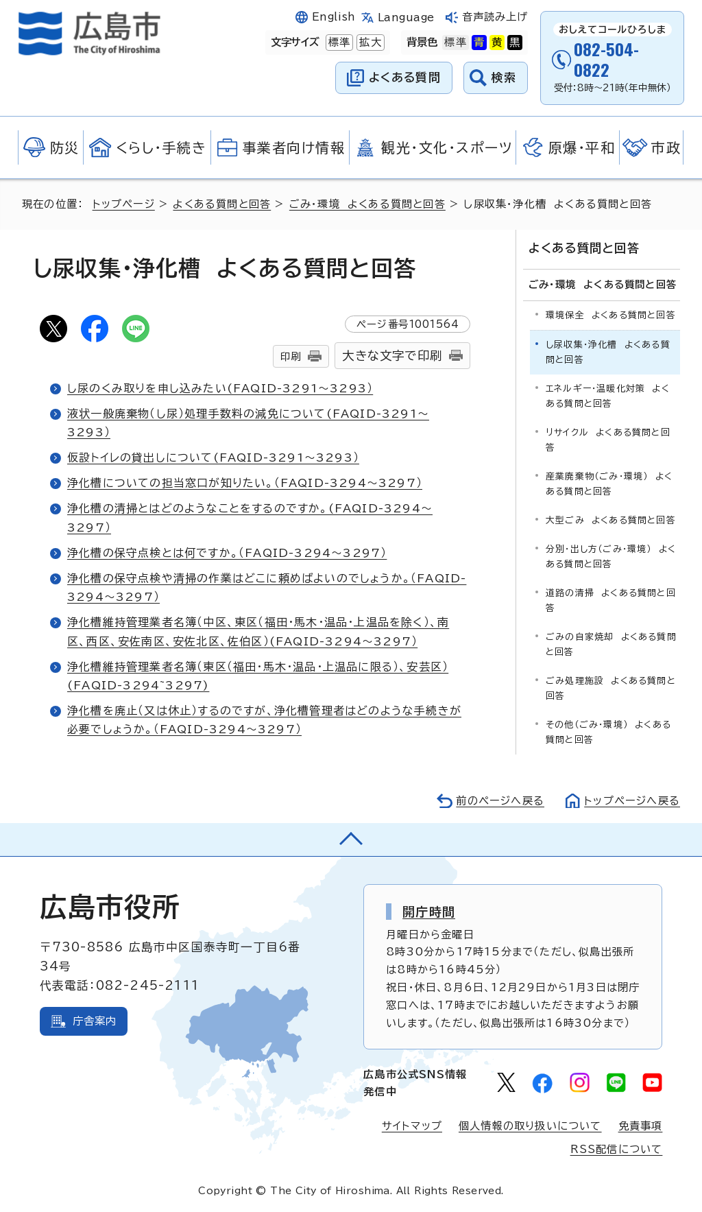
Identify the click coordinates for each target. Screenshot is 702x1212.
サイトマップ (412, 1126)
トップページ (124, 204)
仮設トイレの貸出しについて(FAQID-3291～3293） (213, 457)
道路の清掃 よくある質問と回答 (611, 601)
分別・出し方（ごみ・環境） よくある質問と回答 (611, 557)
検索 (504, 77)
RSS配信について (616, 1149)
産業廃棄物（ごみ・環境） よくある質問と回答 (609, 484)
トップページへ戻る (632, 801)
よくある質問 (405, 77)
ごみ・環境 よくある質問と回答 (367, 204)
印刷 (290, 356)
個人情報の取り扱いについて (530, 1126)
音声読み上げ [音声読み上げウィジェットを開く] (495, 17)
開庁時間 (428, 911)
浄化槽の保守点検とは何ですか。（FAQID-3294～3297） (227, 552)
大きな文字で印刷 (392, 355)
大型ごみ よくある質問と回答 (611, 520)
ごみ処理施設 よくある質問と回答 (611, 688)
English (334, 17)
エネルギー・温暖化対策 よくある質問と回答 (608, 396)
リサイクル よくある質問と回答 (608, 440)
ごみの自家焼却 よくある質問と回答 (611, 644)
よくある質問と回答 (222, 204)
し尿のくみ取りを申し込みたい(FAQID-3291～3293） (220, 388)
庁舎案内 (95, 1021)
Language (406, 17)
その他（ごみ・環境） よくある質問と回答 (608, 732)
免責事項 (640, 1126)
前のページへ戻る (500, 801)
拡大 (368, 42)
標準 (338, 42)
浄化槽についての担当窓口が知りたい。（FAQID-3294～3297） (244, 482)
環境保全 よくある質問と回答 (611, 315)
